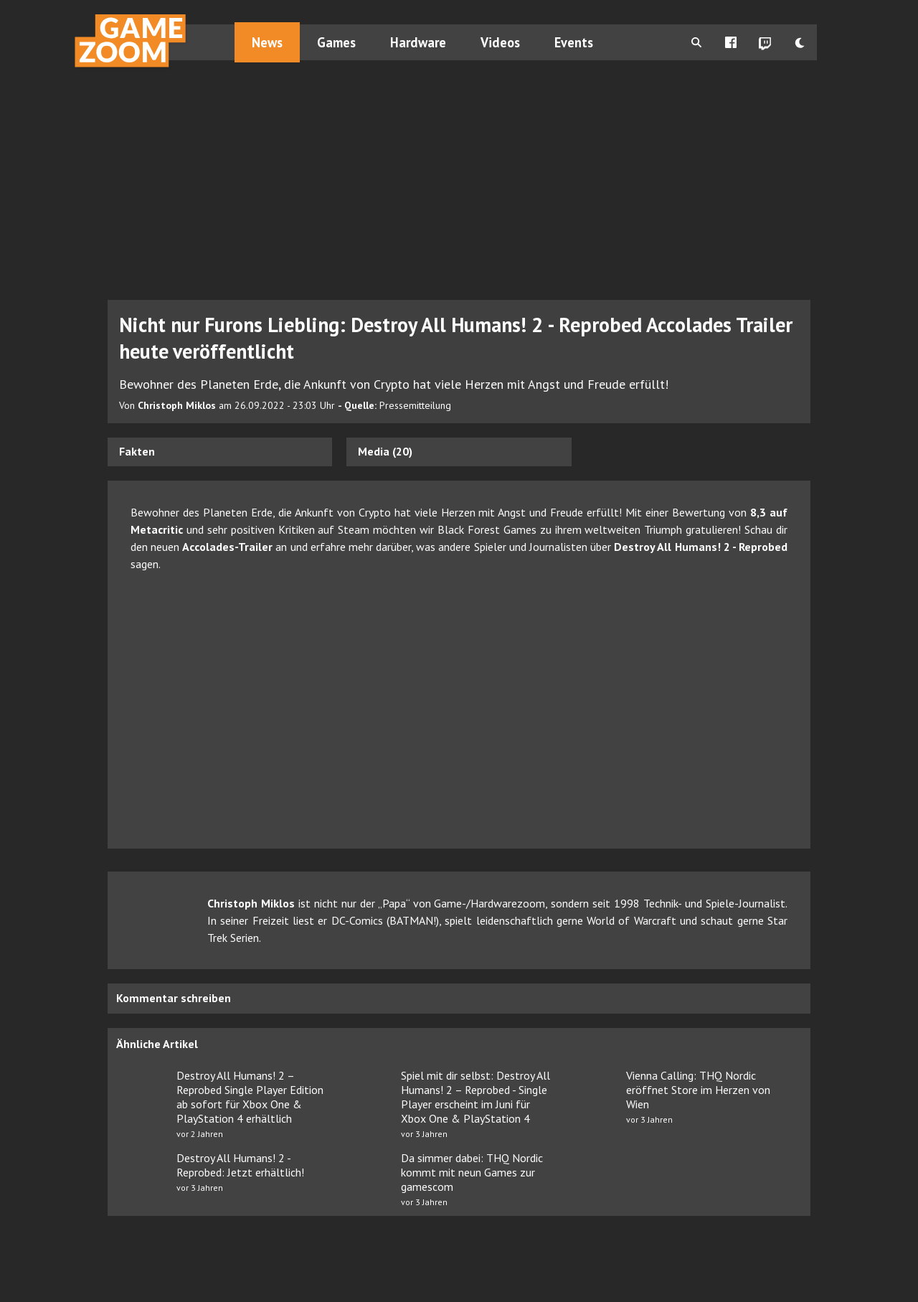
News (267, 42)
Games (336, 42)
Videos (500, 42)
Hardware (418, 42)
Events (573, 42)
